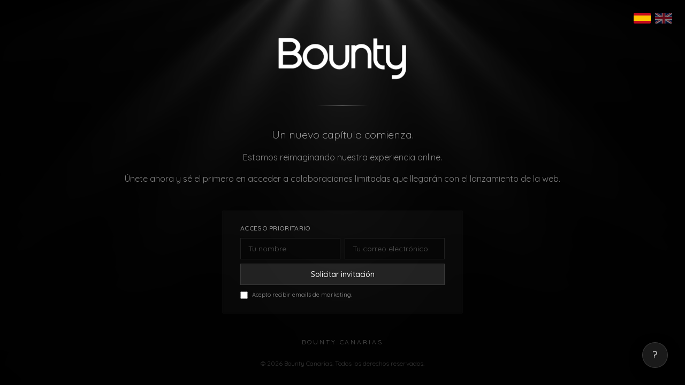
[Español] (642, 18)
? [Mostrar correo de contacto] (655, 355)
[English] (663, 18)
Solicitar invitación (343, 274)
